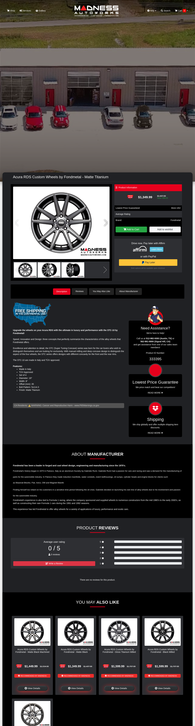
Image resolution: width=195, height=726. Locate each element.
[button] (106, 223)
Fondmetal (176, 220)
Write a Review (54, 563)
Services (25, 10)
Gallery (40, 10)
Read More (155, 392)
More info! (176, 208)
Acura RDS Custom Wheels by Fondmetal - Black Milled (163, 650)
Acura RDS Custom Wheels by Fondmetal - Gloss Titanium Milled (119, 650)
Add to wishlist (165, 229)
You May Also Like (102, 291)
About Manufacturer (129, 291)
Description (61, 291)
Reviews (80, 291)
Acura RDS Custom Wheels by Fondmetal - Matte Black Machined (32, 650)
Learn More (156, 249)
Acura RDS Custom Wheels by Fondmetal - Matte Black (76, 650)
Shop (11, 10)
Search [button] (165, 10)
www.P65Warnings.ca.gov (86, 405)
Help (151, 10)
